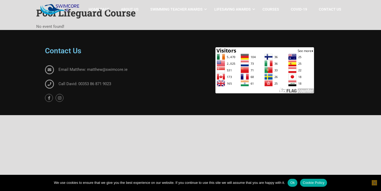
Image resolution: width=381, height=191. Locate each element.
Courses (270, 9)
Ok (292, 183)
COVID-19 (299, 9)
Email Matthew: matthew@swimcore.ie (93, 69)
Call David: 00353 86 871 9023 (84, 83)
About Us (130, 9)
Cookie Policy (313, 183)
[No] (374, 182)
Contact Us (330, 9)
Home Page (99, 9)
